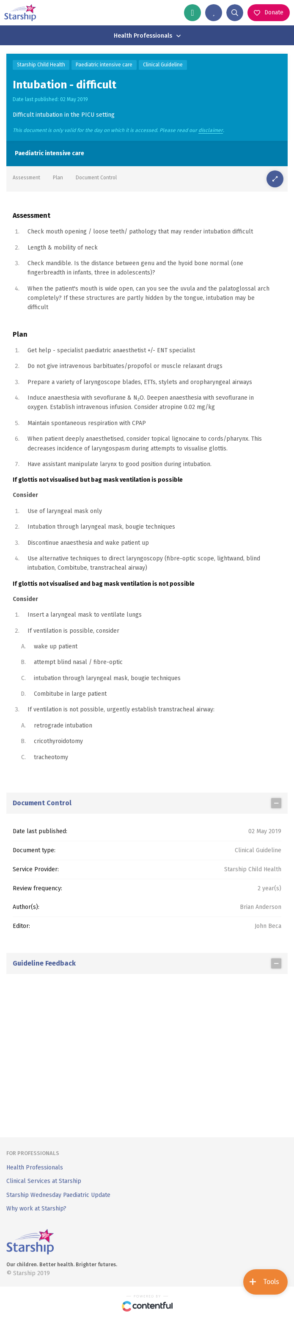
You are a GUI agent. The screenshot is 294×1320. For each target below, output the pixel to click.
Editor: (21, 926)
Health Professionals (34, 1167)
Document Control (96, 178)
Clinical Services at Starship (43, 1181)
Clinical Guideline (163, 65)
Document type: (34, 850)
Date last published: (40, 831)
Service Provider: (36, 869)
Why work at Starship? (36, 1208)
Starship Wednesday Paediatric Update (58, 1195)
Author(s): (26, 907)
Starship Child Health (41, 65)
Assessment (26, 178)
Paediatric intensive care (104, 65)
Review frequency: (37, 888)
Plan (58, 178)
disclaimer (210, 130)
